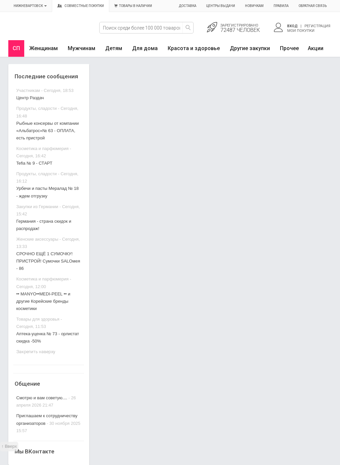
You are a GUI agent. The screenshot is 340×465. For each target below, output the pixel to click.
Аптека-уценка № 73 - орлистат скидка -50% (47, 337)
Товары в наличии (133, 6)
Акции (315, 48)
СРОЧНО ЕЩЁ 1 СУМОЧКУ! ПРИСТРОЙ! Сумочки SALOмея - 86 (48, 261)
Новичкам (254, 6)
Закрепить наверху (35, 351)
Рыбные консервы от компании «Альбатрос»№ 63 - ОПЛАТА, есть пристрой (47, 130)
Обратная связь (312, 6)
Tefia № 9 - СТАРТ (34, 163)
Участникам (28, 90)
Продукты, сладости (36, 108)
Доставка (187, 6)
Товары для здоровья (37, 319)
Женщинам (43, 48)
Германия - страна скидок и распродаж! (43, 225)
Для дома (145, 48)
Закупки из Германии (37, 206)
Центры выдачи (220, 6)
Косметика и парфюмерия (42, 148)
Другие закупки (250, 48)
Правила (281, 6)
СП (16, 48)
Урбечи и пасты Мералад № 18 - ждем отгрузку (47, 192)
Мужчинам (81, 48)
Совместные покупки (80, 6)
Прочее (289, 48)
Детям (113, 48)
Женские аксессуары (37, 239)
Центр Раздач (30, 97)
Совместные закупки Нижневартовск (39, 32)
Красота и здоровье (194, 48)
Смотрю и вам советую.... (41, 397)
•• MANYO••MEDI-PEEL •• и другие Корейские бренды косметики (43, 301)
